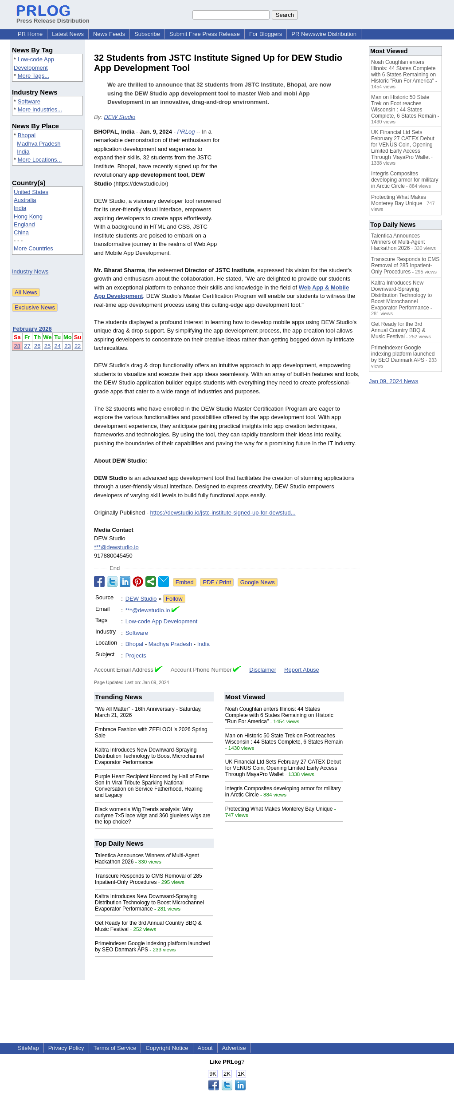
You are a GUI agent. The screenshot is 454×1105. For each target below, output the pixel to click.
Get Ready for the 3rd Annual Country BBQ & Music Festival (398, 330)
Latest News (68, 34)
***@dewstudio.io (116, 547)
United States (31, 192)
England (24, 224)
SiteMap (28, 1048)
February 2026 (32, 328)
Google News (257, 582)
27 (27, 346)
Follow (174, 598)
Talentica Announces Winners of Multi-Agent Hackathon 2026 (398, 242)
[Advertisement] (293, 192)
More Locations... (40, 159)
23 (67, 346)
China (21, 232)
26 (37, 346)
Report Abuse (301, 669)
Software (29, 101)
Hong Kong (28, 216)
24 (58, 346)
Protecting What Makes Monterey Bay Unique (279, 809)
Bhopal (26, 135)
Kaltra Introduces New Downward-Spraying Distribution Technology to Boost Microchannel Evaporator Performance (149, 756)
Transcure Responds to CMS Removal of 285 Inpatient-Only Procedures (148, 879)
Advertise (234, 1048)
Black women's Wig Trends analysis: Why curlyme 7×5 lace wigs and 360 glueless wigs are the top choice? (152, 815)
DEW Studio (119, 117)
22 (77, 346)
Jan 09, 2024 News (393, 381)
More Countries (33, 248)
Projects (135, 655)
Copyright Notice (166, 1048)
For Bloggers (265, 34)
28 (17, 346)
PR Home (30, 34)
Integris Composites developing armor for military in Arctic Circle (404, 179)
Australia (25, 200)
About (205, 1048)
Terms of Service (115, 1048)
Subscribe (147, 34)
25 (47, 346)
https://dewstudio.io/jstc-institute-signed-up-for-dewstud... (222, 512)
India (23, 151)
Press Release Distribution (53, 17)
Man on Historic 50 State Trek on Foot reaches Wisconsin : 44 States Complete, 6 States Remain (284, 739)
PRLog (186, 131)
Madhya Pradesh (38, 143)
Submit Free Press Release (204, 34)
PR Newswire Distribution (323, 34)
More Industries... (40, 109)
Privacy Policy (66, 1048)
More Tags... (33, 75)
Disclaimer (262, 669)
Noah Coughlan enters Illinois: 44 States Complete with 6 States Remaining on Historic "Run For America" (279, 715)
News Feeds (109, 34)
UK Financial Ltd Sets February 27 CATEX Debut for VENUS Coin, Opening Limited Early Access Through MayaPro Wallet (283, 768)
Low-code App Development (161, 621)
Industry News (30, 271)
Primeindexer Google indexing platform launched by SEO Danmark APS (402, 354)
